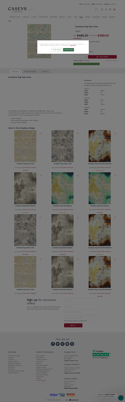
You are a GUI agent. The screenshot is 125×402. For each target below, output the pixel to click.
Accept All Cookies (68, 49)
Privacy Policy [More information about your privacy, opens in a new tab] (73, 45)
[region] (63, 47)
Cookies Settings (57, 49)
